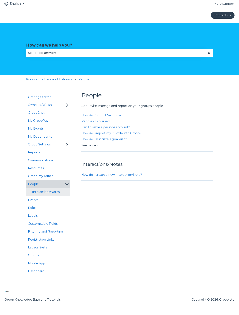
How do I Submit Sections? (101, 115)
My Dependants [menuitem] (40, 136)
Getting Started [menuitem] (40, 97)
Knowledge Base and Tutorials (49, 79)
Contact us (223, 15)
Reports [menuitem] (34, 152)
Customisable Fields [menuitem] (43, 223)
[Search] (209, 52)
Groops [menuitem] (33, 255)
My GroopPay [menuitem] (38, 120)
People (83, 79)
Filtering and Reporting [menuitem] (45, 231)
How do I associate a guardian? (104, 139)
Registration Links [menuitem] (41, 239)
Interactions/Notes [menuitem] (46, 192)
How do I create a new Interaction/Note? (111, 174)
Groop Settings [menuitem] (39, 144)
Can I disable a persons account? (105, 127)
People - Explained (95, 121)
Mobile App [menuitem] (36, 263)
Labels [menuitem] (33, 215)
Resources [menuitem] (36, 168)
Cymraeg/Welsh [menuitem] (40, 105)
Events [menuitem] (33, 200)
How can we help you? (49, 45)
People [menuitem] (33, 184)
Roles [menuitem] (32, 208)
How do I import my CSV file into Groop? (111, 133)
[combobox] (116, 52)
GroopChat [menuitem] (36, 112)
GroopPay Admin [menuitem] (41, 176)
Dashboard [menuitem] (36, 271)
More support (224, 3)
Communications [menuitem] (40, 160)
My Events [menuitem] (36, 128)
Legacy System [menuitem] (39, 247)
